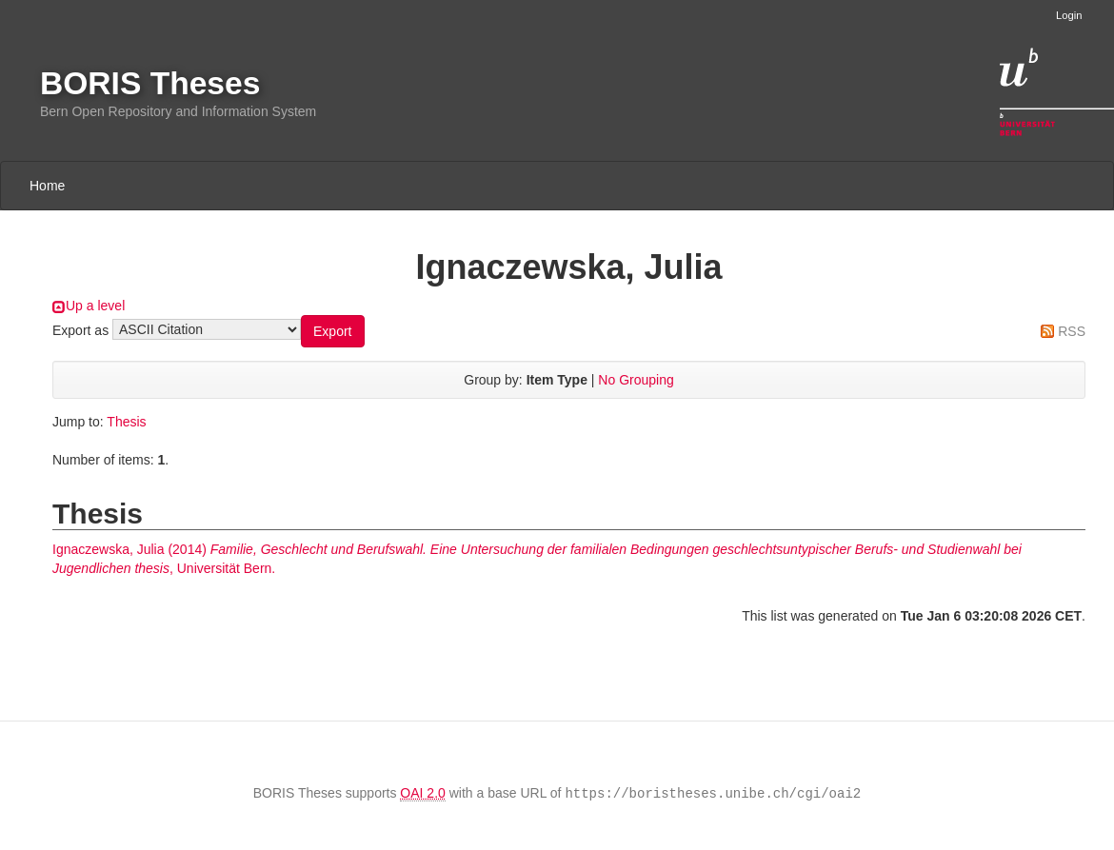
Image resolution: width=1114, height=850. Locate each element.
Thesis (126, 421)
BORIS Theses (150, 83)
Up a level (95, 305)
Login (1069, 15)
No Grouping (635, 379)
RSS (1071, 331)
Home (47, 185)
